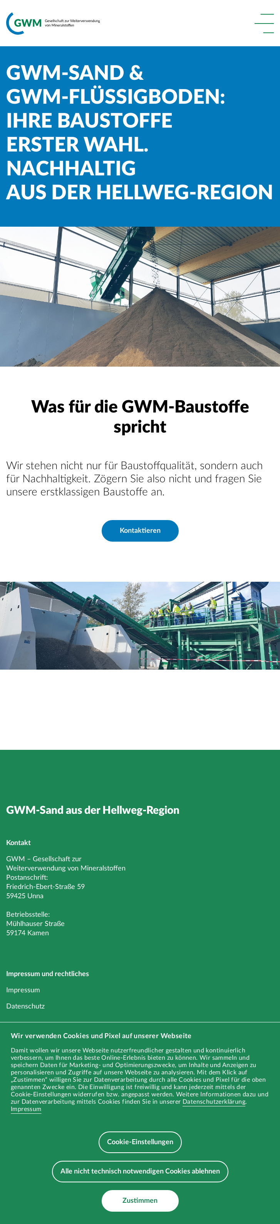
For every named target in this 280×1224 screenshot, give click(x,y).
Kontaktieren (140, 530)
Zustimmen (140, 1200)
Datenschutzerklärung (214, 1102)
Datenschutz (25, 1006)
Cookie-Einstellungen (140, 1142)
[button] (264, 23)
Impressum (26, 1109)
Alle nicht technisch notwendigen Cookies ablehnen (140, 1171)
